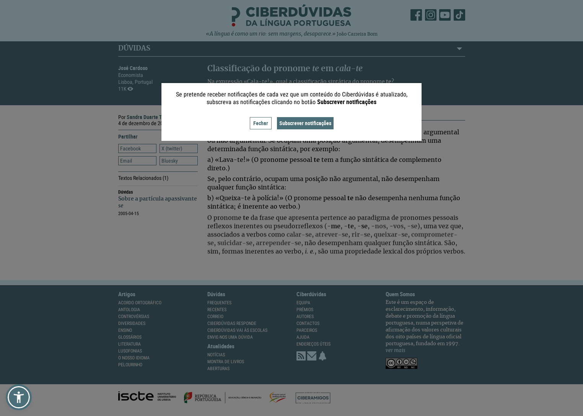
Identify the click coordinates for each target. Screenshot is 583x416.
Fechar (260, 123)
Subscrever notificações (305, 123)
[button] (19, 397)
